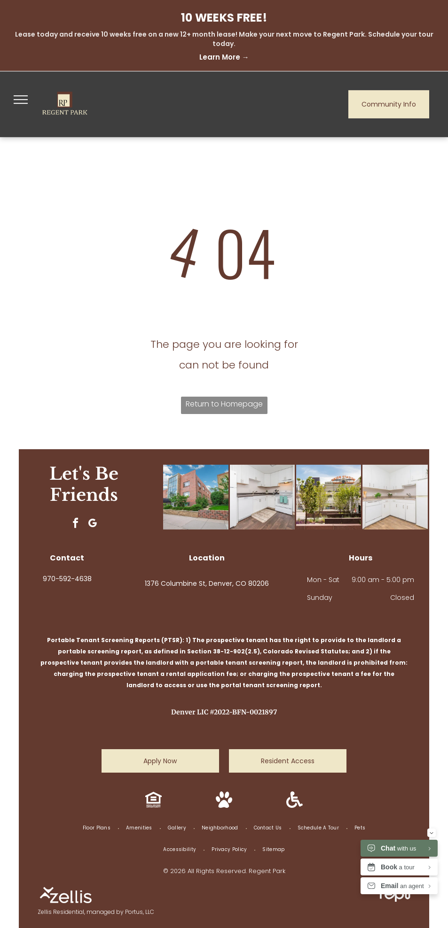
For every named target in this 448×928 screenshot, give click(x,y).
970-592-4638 (67, 578)
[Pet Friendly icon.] (224, 805)
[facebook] (75, 524)
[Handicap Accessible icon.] (294, 805)
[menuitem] (97, 828)
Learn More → (224, 57)
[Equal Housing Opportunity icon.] (153, 805)
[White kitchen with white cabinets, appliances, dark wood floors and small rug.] (262, 497)
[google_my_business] (92, 524)
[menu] (20, 99)
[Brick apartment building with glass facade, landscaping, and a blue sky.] (195, 497)
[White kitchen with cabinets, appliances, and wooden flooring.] (394, 497)
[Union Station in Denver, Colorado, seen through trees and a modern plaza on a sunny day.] (328, 497)
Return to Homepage (224, 404)
